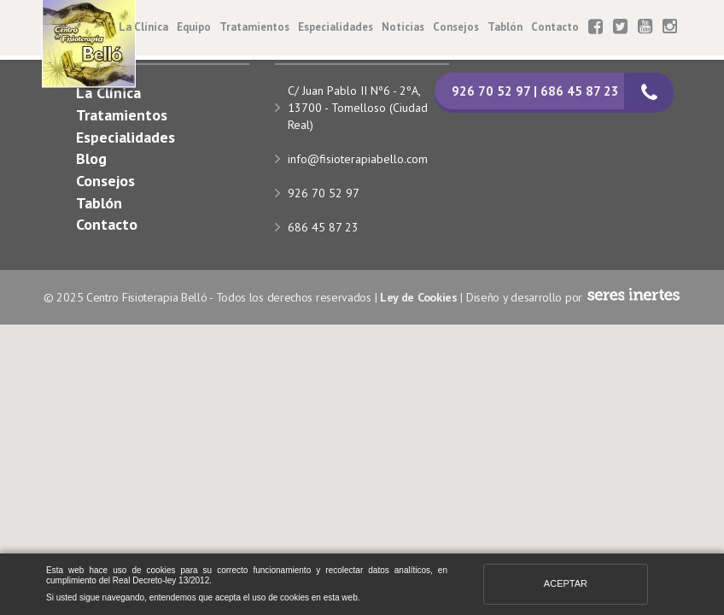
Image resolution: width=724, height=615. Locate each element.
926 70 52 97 (323, 193)
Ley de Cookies (419, 297)
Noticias (403, 27)
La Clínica (143, 27)
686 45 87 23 (323, 227)
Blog (91, 158)
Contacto (555, 27)
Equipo (194, 27)
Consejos (456, 27)
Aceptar (565, 583)
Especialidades (335, 27)
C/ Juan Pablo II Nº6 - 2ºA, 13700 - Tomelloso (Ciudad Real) (358, 107)
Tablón (505, 27)
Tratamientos (254, 27)
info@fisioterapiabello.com (358, 159)
